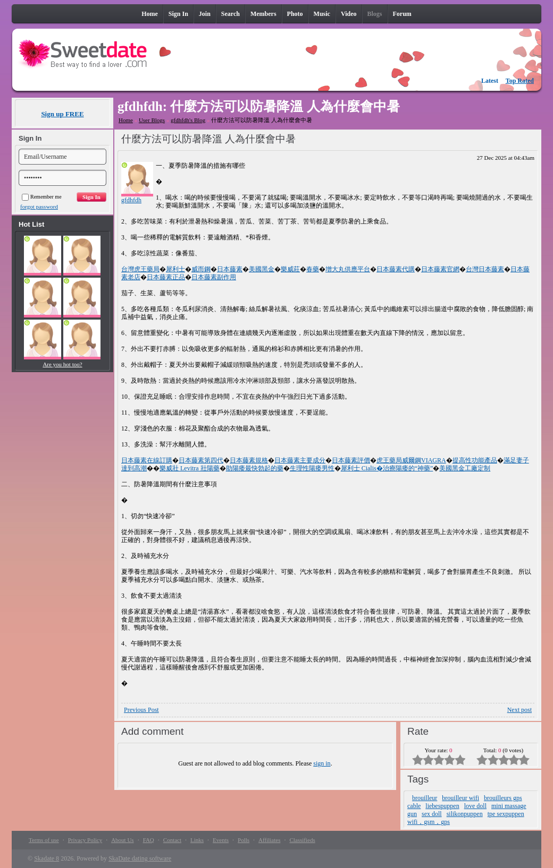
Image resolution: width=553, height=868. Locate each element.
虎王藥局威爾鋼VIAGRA (411, 460)
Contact (172, 840)
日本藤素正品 (166, 277)
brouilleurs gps (503, 798)
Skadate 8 (46, 858)
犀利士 (175, 269)
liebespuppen (442, 806)
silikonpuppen (465, 814)
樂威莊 (290, 269)
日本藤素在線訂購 (146, 460)
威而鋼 (201, 269)
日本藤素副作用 (213, 277)
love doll (475, 806)
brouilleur (424, 798)
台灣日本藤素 (485, 269)
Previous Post (141, 710)
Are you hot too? (62, 364)
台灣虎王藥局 (140, 269)
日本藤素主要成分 (299, 460)
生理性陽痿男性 (312, 468)
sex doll (432, 814)
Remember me (42, 197)
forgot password (39, 206)
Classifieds (302, 840)
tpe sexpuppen (506, 814)
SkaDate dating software (139, 858)
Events (221, 840)
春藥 (312, 269)
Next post (519, 710)
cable (414, 806)
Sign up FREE (62, 114)
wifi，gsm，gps (428, 822)
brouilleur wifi (460, 798)
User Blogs (152, 120)
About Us (122, 840)
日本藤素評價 (351, 460)
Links (197, 840)
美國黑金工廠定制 (464, 468)
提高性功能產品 (475, 460)
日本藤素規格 (249, 460)
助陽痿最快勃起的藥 (254, 468)
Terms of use (44, 840)
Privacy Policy (85, 840)
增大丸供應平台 (347, 269)
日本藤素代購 (395, 269)
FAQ (148, 840)
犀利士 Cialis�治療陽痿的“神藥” (387, 468)
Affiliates (269, 840)
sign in (321, 763)
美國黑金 (261, 269)
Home (126, 120)
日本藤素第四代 (201, 460)
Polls (243, 840)
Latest (489, 80)
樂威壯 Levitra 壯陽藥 (190, 468)
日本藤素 (229, 269)
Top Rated (520, 80)
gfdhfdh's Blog (188, 120)
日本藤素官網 (440, 269)
